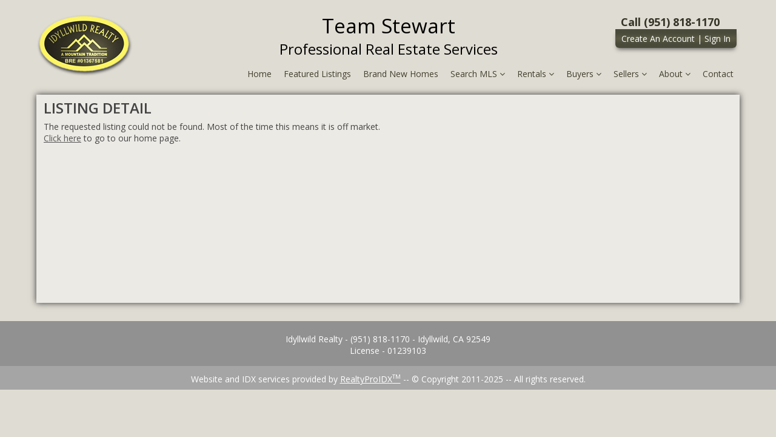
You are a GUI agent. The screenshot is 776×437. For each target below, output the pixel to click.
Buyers (583, 74)
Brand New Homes (400, 74)
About (675, 74)
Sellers (630, 74)
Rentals (535, 74)
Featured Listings (317, 74)
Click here (62, 138)
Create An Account (658, 38)
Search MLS (477, 74)
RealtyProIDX (370, 379)
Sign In (717, 38)
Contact (718, 74)
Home (259, 74)
